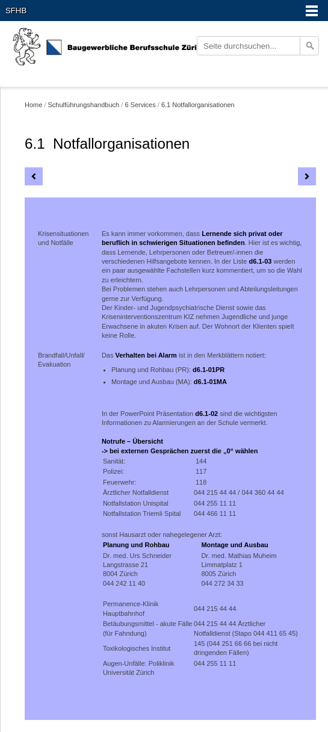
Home (33, 104)
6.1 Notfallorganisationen (198, 104)
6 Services (140, 104)
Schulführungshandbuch (84, 104)
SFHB (15, 10)
